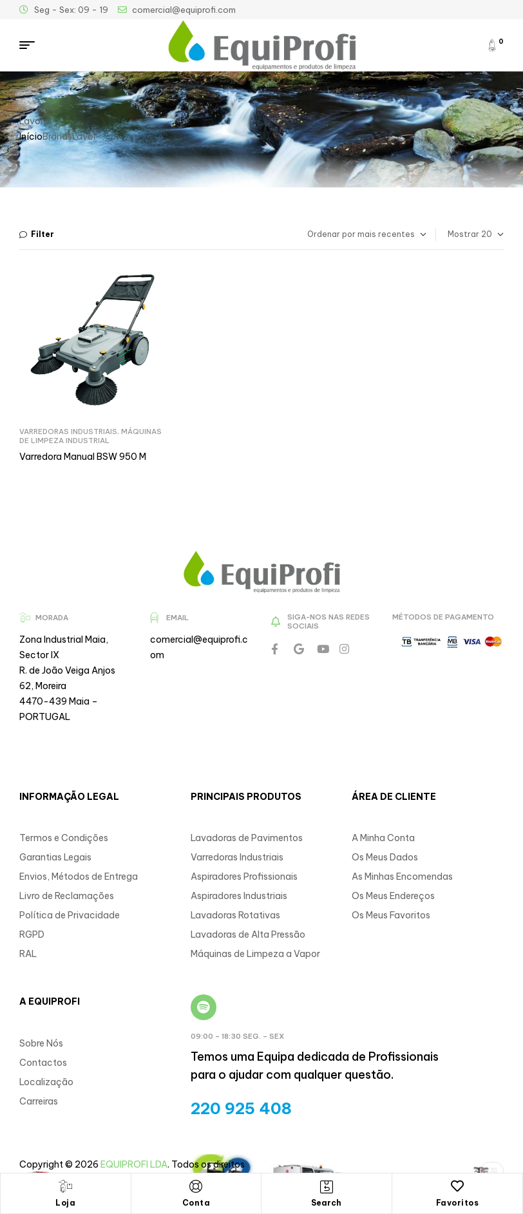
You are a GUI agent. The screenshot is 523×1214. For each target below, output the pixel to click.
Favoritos (457, 1203)
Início (31, 136)
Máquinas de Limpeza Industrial (90, 436)
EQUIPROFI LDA (133, 1164)
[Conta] (195, 1186)
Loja (65, 1203)
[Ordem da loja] (346, 234)
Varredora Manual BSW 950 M (82, 456)
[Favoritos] (457, 1186)
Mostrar (463, 234)
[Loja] (65, 1186)
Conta (196, 1203)
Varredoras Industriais (68, 431)
